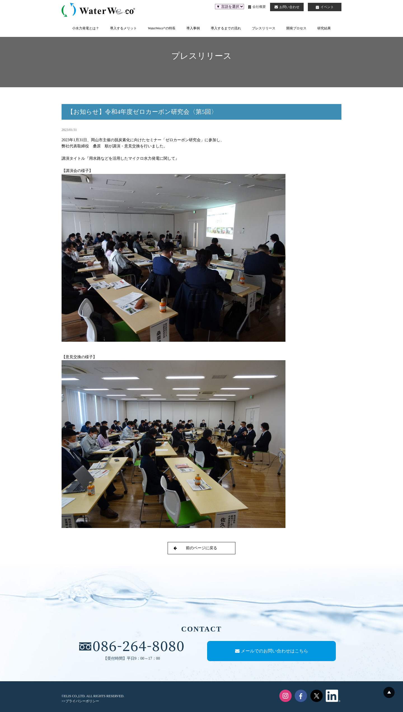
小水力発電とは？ (85, 28)
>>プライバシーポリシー (80, 701)
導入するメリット (123, 28)
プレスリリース (263, 28)
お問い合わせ (287, 7)
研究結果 (324, 28)
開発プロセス (296, 28)
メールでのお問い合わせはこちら (271, 651)
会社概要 (257, 7)
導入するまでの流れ (226, 28)
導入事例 (193, 28)
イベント (325, 7)
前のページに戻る (195, 548)
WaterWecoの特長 (161, 28)
